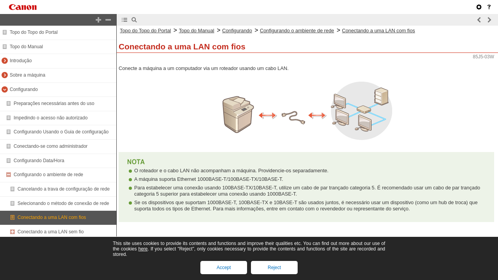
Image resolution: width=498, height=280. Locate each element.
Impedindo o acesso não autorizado (51, 118)
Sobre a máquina (27, 75)
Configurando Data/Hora (39, 160)
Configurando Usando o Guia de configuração (61, 132)
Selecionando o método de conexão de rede (63, 203)
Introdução (21, 60)
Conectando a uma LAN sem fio (51, 231)
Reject (274, 267)
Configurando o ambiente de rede (48, 174)
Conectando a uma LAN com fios (52, 217)
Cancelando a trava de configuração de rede (64, 189)
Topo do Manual (26, 46)
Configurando (24, 89)
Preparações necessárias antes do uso (54, 103)
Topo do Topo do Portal (34, 32)
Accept (224, 267)
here (142, 249)
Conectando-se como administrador (51, 146)
